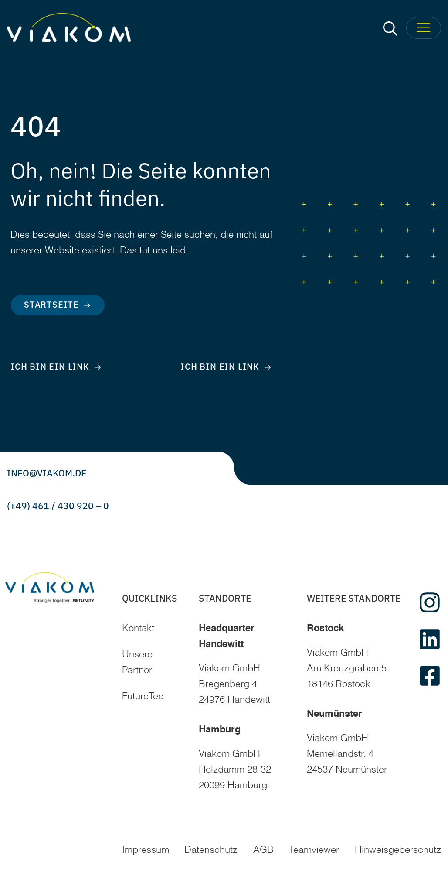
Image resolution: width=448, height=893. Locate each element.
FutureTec (142, 696)
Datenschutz (211, 850)
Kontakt (138, 628)
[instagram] (429, 602)
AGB (263, 850)
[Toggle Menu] (423, 28)
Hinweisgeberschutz (398, 850)
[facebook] (429, 675)
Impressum (145, 850)
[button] (390, 28)
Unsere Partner (137, 662)
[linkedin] (429, 639)
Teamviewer (314, 850)
